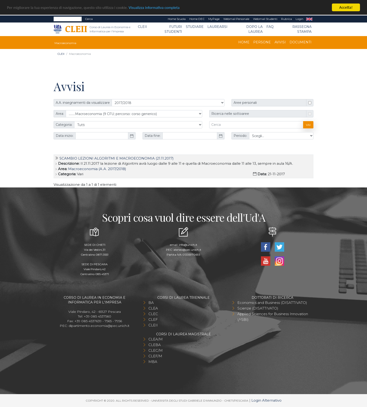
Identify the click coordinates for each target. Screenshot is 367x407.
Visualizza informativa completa (154, 7)
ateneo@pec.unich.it (187, 249)
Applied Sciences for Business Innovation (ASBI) (272, 317)
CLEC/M (155, 350)
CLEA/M (155, 339)
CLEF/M (155, 356)
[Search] (68, 19)
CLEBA (154, 345)
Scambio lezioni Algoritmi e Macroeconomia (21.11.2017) (116, 158)
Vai (308, 125)
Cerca (89, 19)
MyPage (214, 19)
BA (151, 302)
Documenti (301, 42)
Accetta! (346, 7)
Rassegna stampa (302, 29)
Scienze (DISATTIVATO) (257, 308)
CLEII (142, 27)
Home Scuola (177, 19)
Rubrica (286, 19)
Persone (262, 42)
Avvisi (280, 42)
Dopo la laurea (254, 29)
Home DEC (197, 19)
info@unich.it (188, 244)
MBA (152, 361)
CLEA (153, 308)
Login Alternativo (266, 400)
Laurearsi (217, 27)
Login (299, 19)
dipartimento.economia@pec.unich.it (99, 326)
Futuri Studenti (173, 29)
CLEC (153, 314)
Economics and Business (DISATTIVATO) (272, 302)
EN (309, 19)
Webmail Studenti (265, 19)
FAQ (270, 27)
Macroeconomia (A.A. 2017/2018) (97, 169)
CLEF (153, 319)
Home (244, 42)
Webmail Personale (236, 19)
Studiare (195, 27)
